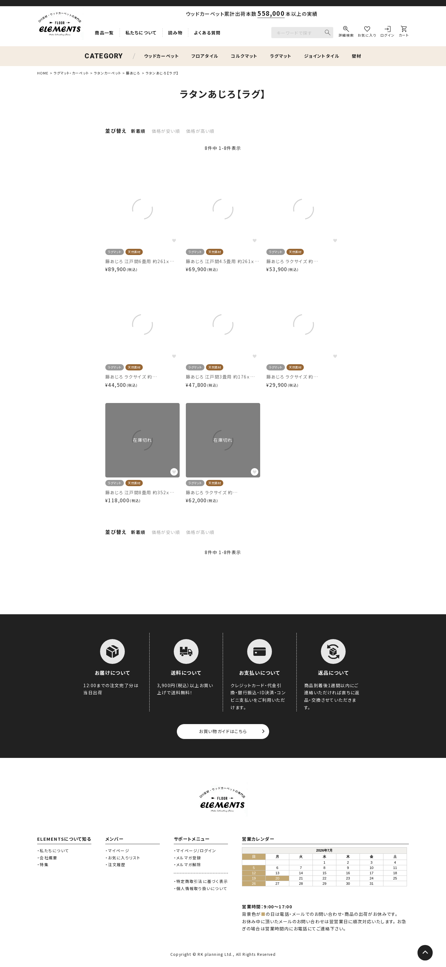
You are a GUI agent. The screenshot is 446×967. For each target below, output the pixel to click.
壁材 (356, 56)
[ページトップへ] (425, 953)
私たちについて (141, 32)
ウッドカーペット (161, 56)
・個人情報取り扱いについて (200, 888)
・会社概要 (47, 858)
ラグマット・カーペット (71, 72)
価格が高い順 (200, 131)
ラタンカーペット (107, 72)
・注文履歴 (115, 864)
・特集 (43, 864)
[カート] (404, 32)
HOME (42, 72)
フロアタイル (204, 56)
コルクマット (244, 56)
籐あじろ (133, 72)
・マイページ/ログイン (195, 850)
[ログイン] (387, 32)
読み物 (175, 32)
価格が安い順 (166, 131)
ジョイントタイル (321, 56)
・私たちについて (53, 850)
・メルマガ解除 (187, 864)
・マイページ (117, 850)
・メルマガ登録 (187, 858)
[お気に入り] (367, 32)
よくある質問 (207, 32)
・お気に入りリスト (122, 858)
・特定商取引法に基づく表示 (201, 881)
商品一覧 (104, 32)
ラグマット (281, 56)
